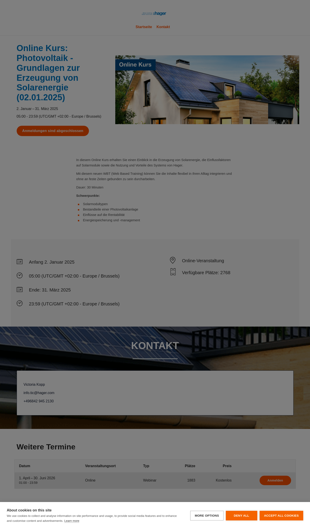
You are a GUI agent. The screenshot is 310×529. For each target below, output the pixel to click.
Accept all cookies (281, 515)
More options (207, 515)
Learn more (71, 520)
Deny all (241, 515)
